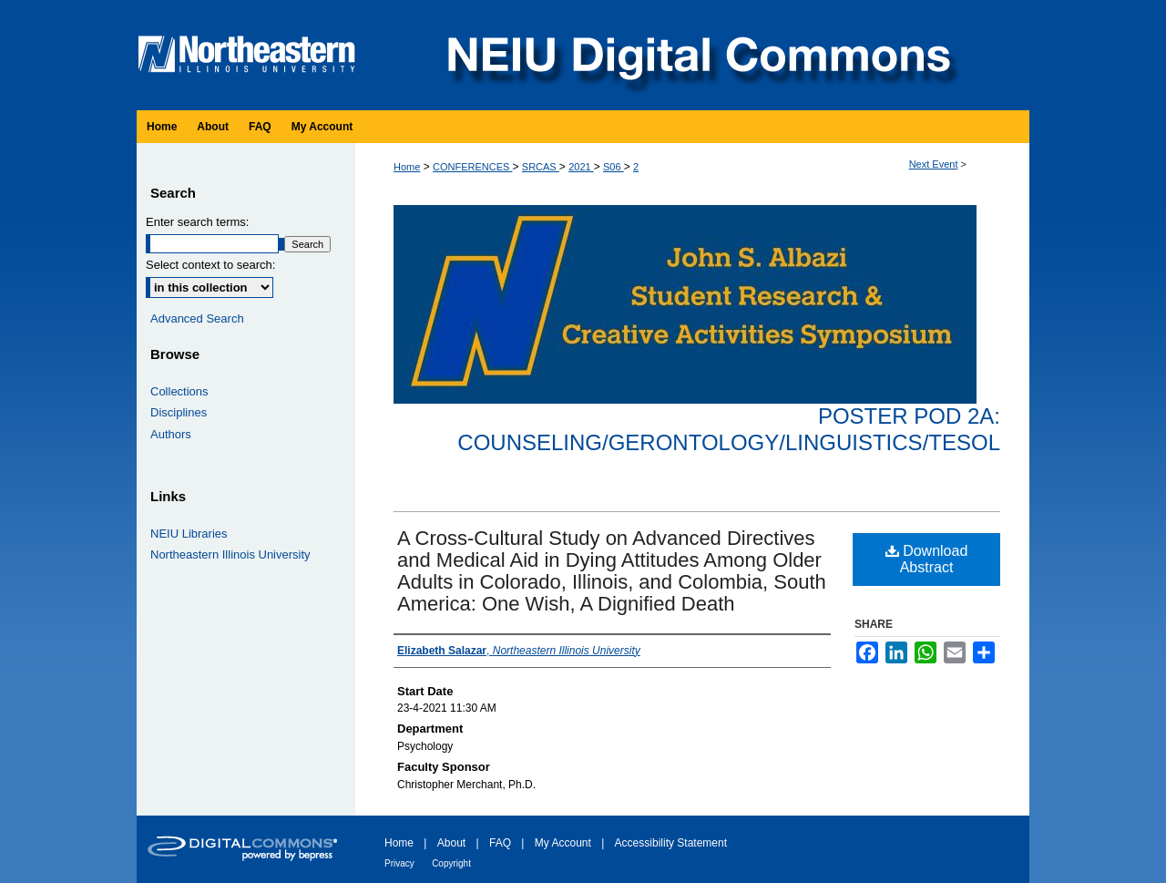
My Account (563, 843)
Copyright (451, 863)
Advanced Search (197, 318)
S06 (613, 166)
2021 (581, 166)
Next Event (933, 164)
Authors (170, 434)
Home (407, 166)
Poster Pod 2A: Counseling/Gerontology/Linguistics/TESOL (728, 429)
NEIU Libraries (189, 533)
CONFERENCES (472, 166)
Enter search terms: (197, 222)
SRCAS (540, 166)
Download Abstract (926, 559)
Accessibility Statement (671, 843)
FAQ (500, 843)
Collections (179, 391)
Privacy (399, 863)
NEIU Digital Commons (696, 55)
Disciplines (178, 412)
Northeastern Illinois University (230, 554)
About (451, 843)
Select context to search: (210, 265)
